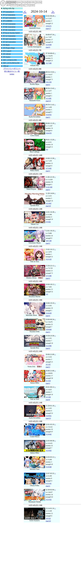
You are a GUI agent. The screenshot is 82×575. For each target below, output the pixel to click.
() (12, 2)
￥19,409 (49, 45)
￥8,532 (48, 518)
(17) (48, 28)
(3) (48, 47)
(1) (48, 117)
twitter (12, 74)
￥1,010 (48, 381)
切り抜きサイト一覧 (12, 71)
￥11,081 (48, 98)
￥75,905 (49, 168)
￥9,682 (48, 222)
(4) (48, 400)
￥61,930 (49, 82)
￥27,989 (49, 63)
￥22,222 (49, 259)
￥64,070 (49, 133)
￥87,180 (49, 241)
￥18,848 (49, 467)
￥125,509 (49, 187)
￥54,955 (49, 115)
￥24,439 (49, 313)
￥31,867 (49, 203)
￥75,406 (49, 276)
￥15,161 (49, 483)
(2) (48, 84)
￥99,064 (49, 329)
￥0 (47, 149)
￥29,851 (49, 416)
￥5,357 (48, 364)
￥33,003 (49, 450)
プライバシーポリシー (12, 68)
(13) (48, 101)
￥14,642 (49, 434)
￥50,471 (49, 26)
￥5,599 (48, 397)
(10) (48, 206)
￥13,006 (49, 346)
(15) (48, 418)
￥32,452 (49, 499)
